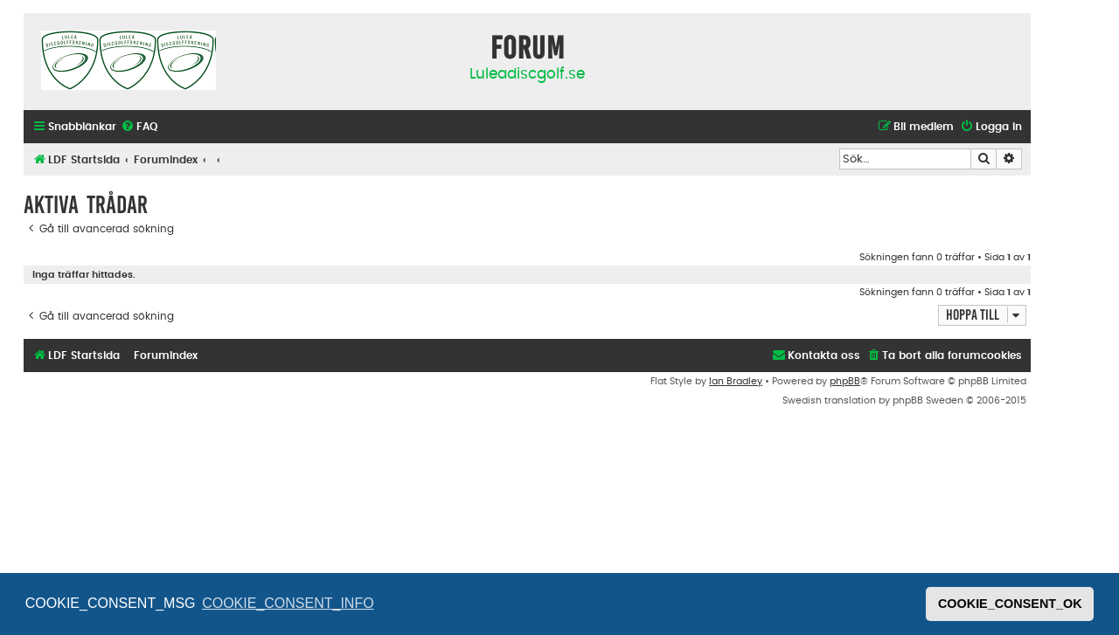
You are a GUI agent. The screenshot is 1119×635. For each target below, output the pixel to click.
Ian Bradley (735, 381)
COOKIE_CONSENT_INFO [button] (287, 603)
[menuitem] (139, 127)
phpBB (845, 381)
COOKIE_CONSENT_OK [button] (1010, 604)
